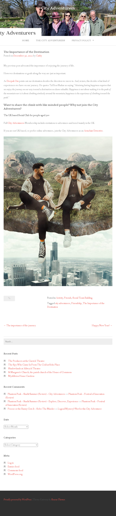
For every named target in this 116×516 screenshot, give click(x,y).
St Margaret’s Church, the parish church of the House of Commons (40, 372)
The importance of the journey (21, 325)
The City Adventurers (50, 40)
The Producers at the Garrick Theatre (26, 361)
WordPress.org (15, 474)
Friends (67, 298)
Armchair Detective (93, 130)
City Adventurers (58, 8)
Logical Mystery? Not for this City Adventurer (80, 408)
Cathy (39, 55)
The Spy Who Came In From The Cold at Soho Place (34, 364)
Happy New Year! (101, 325)
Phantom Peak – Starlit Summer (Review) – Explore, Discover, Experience (43, 401)
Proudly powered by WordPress (17, 499)
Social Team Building (82, 298)
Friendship (76, 303)
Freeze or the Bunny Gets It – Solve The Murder (31, 408)
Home (25, 40)
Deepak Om (13, 81)
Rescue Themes (58, 499)
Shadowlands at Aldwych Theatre (24, 368)
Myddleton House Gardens (21, 376)
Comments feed (15, 470)
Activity (59, 298)
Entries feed (13, 466)
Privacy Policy (81, 40)
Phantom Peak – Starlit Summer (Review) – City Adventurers (36, 394)
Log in (11, 463)
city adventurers (62, 303)
